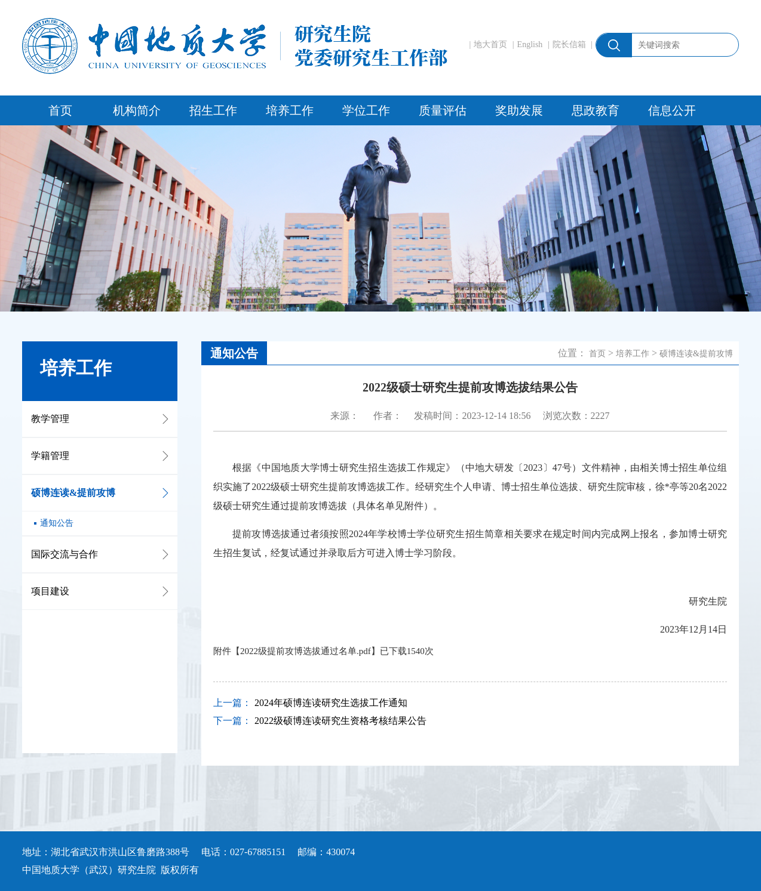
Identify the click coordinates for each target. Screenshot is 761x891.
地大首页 (490, 44)
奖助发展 (519, 110)
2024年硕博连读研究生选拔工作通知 (330, 703)
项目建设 (50, 591)
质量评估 (443, 110)
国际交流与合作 (64, 554)
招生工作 (213, 110)
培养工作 (290, 110)
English (530, 44)
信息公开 (672, 110)
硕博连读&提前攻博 (73, 493)
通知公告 (56, 523)
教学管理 (50, 419)
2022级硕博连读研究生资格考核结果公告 (340, 721)
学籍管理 (50, 456)
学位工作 (366, 110)
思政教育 (595, 110)
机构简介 (137, 110)
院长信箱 (569, 44)
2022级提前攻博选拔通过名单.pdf (305, 651)
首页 (60, 110)
